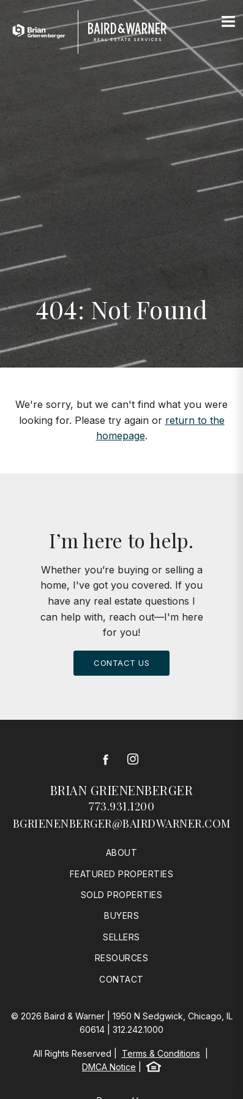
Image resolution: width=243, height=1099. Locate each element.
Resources (122, 958)
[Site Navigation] (228, 22)
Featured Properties (122, 874)
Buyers (121, 915)
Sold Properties (122, 894)
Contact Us (121, 663)
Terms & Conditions (161, 1053)
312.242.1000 (138, 1029)
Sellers (121, 937)
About (122, 852)
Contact (121, 979)
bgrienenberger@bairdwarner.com (122, 823)
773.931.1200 (121, 806)
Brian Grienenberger (121, 790)
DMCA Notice (109, 1067)
